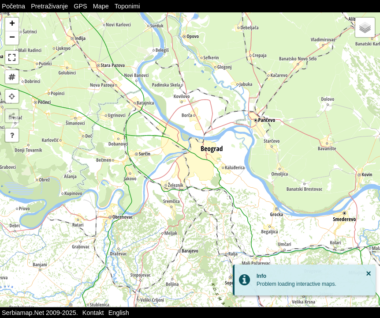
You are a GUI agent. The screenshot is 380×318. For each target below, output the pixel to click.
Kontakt (93, 312)
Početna (13, 6)
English (118, 312)
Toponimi (127, 6)
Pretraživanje (49, 6)
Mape (101, 6)
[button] (12, 24)
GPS (80, 6)
